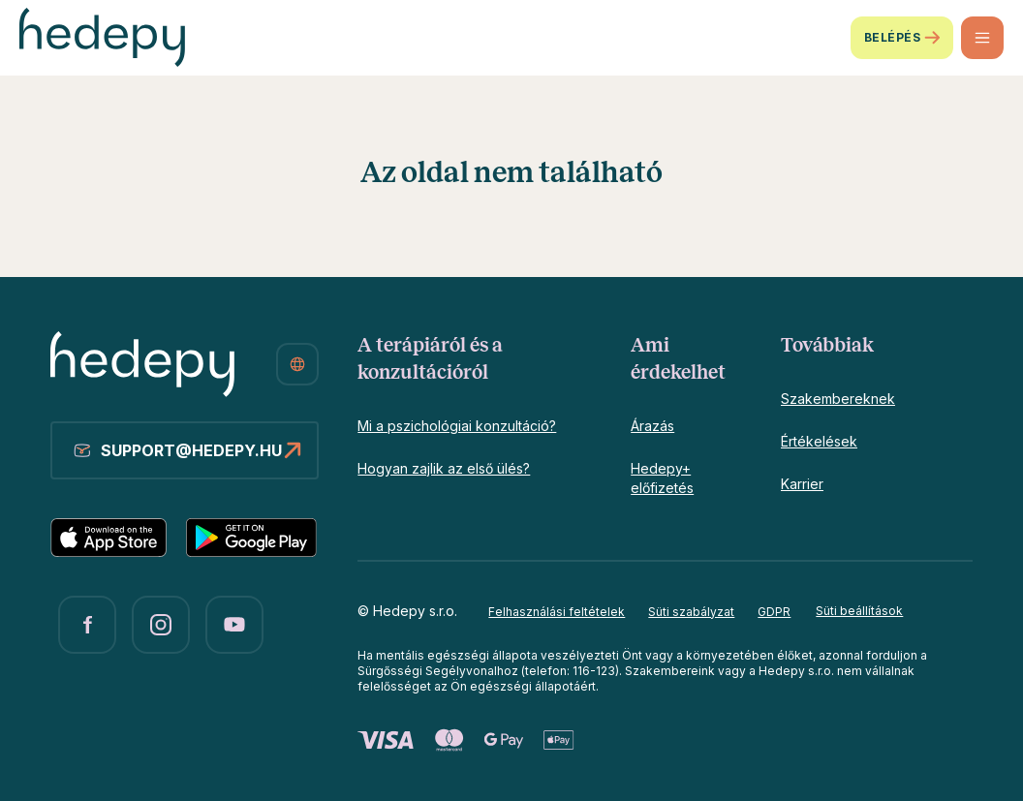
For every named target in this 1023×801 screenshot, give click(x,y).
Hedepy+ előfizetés (662, 478)
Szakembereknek (838, 398)
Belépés (902, 38)
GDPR (774, 611)
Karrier (802, 484)
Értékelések (819, 441)
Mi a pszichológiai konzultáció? (456, 425)
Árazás (652, 425)
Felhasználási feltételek (556, 611)
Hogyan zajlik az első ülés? (443, 468)
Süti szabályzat (691, 611)
